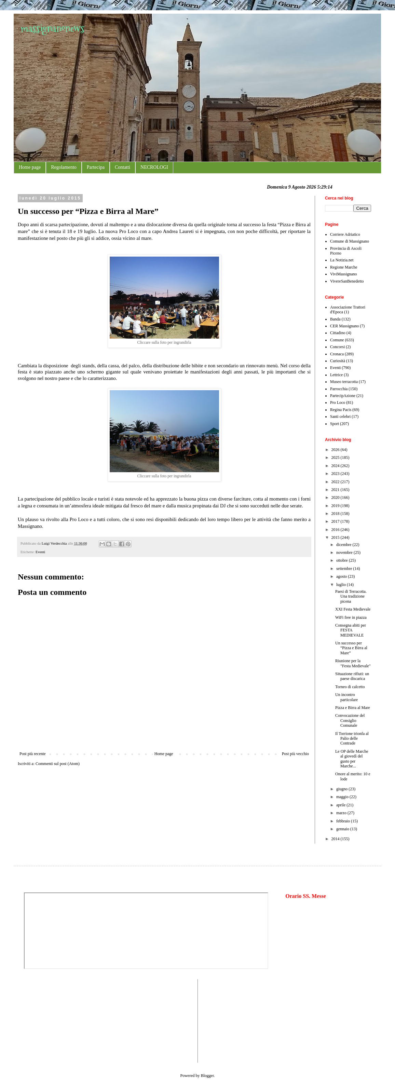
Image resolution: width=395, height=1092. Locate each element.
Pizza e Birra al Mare (352, 707)
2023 (336, 473)
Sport (334, 423)
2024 (336, 465)
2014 (336, 838)
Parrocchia (339, 388)
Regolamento (64, 167)
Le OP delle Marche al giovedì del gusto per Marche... (351, 758)
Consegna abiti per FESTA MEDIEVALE (350, 630)
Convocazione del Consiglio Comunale (350, 720)
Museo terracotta (344, 381)
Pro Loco (337, 402)
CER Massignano (344, 326)
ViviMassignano (343, 274)
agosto (342, 576)
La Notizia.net (342, 260)
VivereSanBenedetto (347, 281)
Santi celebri (340, 416)
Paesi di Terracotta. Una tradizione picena (351, 596)
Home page (30, 167)
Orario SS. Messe (305, 896)
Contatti (122, 167)
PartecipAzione (342, 395)
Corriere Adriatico (345, 234)
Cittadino (337, 332)
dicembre (344, 544)
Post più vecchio (295, 753)
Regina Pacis (340, 409)
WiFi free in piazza (351, 617)
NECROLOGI (154, 167)
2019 (336, 505)
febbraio (343, 821)
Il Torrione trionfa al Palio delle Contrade (352, 738)
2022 (336, 481)
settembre (344, 568)
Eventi (40, 552)
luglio (341, 584)
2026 (336, 449)
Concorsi (337, 346)
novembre (345, 552)
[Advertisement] (44, 1020)
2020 (336, 497)
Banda (335, 319)
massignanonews (52, 28)
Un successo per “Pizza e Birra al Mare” (351, 648)
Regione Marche (343, 267)
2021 (336, 489)
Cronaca (337, 354)
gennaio (343, 829)
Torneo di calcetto (350, 686)
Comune (337, 340)
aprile (341, 805)
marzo (342, 812)
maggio (343, 796)
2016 (336, 529)
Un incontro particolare (346, 697)
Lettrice (336, 374)
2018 (336, 513)
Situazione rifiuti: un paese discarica (352, 676)
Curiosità (337, 360)
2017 (336, 521)
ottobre (342, 560)
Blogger (207, 1075)
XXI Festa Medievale (352, 609)
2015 (336, 537)
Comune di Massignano (349, 241)
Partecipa (96, 167)
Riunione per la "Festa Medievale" (353, 663)
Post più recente (32, 753)
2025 (336, 457)
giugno (342, 789)
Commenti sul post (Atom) (58, 763)
